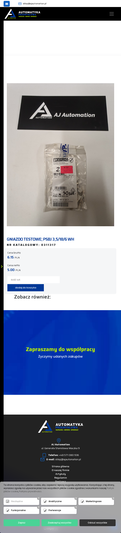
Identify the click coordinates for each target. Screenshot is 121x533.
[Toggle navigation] (112, 13)
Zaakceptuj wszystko (59, 522)
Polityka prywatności (30, 491)
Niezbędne (17, 501)
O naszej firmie (60, 470)
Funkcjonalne (18, 510)
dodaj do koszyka (25, 287)
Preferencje (55, 510)
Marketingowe (94, 501)
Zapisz (21, 522)
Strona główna (60, 466)
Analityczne (55, 501)
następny (50, 68)
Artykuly (60, 474)
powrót (21, 68)
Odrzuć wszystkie (97, 522)
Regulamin (60, 478)
